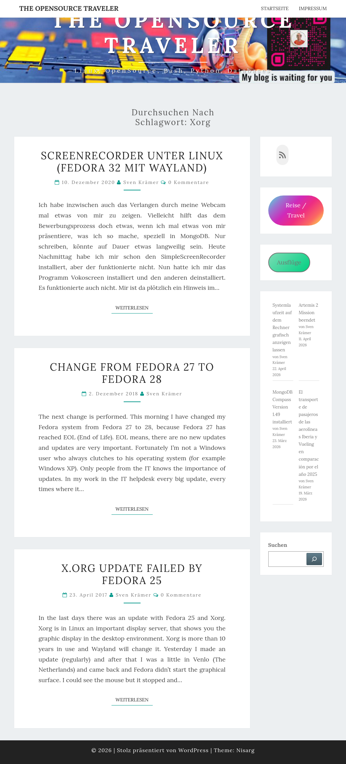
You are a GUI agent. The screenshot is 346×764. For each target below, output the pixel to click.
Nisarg (245, 750)
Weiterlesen (134, 307)
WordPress (193, 750)
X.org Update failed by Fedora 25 (131, 574)
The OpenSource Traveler (69, 8)
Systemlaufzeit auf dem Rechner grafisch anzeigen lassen (282, 327)
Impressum (313, 8)
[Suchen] (314, 559)
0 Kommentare (188, 182)
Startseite (275, 8)
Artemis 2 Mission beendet (308, 312)
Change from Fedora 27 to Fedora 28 (132, 373)
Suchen (277, 544)
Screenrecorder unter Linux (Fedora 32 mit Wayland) (132, 161)
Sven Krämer (141, 182)
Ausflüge (289, 262)
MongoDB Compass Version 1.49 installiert (283, 407)
